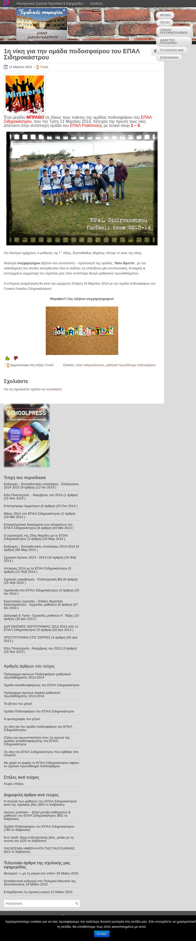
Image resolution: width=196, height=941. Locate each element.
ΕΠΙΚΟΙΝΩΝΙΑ (169, 57)
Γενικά (44, 67)
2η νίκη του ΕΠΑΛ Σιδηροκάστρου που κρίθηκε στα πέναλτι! (41, 753)
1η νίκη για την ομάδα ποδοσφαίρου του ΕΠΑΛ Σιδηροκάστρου (38, 728)
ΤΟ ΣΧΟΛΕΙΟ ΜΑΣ (172, 50)
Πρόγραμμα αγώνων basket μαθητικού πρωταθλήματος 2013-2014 (32, 694)
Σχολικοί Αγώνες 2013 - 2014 (25, 557)
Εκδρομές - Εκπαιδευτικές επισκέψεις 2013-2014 (39, 546)
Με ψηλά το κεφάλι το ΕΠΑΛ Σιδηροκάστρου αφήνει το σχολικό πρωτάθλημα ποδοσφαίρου (41, 764)
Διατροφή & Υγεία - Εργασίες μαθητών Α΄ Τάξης (38, 615)
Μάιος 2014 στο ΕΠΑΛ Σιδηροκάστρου (32, 513)
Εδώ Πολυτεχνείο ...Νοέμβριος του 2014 (33, 495)
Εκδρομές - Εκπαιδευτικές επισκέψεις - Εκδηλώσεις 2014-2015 (41, 485)
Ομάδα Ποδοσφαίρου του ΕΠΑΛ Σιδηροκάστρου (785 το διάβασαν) (39, 828)
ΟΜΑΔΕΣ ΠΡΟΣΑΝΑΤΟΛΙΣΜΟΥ (174, 31)
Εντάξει (102, 934)
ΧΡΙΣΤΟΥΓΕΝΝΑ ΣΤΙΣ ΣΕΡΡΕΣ (27, 637)
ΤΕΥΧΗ (165, 22)
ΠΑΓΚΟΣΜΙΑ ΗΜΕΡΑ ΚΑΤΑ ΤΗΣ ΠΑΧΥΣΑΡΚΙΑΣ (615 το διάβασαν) (39, 850)
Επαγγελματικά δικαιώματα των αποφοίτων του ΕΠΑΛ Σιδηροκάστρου (38, 526)
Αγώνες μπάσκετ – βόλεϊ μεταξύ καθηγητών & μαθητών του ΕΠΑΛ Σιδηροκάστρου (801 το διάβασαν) (37, 815)
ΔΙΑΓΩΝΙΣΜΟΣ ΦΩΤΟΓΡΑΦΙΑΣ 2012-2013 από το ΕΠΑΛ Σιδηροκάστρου (41, 628)
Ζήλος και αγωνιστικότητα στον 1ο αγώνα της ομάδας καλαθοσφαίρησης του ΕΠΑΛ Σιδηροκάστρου (37, 741)
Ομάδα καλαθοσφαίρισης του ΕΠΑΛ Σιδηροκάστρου (42, 685)
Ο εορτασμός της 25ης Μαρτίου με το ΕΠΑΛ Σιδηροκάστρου (36, 537)
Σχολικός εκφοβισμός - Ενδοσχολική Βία (33, 579)
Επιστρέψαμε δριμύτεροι (22, 506)
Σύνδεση (96, 3)
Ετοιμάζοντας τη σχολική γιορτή (27, 892)
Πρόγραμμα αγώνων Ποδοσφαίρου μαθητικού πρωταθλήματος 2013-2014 (37, 675)
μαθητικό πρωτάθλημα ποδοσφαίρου (131, 365)
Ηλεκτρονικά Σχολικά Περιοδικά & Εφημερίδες (50, 3)
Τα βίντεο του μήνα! (18, 704)
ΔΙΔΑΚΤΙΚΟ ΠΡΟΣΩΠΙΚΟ (168, 41)
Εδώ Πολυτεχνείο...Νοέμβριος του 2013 (33, 648)
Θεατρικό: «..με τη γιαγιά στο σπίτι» (29, 873)
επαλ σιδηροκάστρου (90, 365)
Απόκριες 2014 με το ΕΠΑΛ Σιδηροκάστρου (35, 568)
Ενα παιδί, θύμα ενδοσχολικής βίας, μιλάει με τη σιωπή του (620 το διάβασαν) (38, 839)
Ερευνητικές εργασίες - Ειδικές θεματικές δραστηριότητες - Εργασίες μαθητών (33, 602)
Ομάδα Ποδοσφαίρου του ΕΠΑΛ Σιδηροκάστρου (39, 711)
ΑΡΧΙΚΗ (165, 15)
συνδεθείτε (54, 389)
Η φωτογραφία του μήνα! (22, 719)
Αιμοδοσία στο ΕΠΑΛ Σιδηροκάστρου (31, 590)
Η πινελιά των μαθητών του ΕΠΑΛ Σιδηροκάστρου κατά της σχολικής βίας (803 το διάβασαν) (40, 802)
